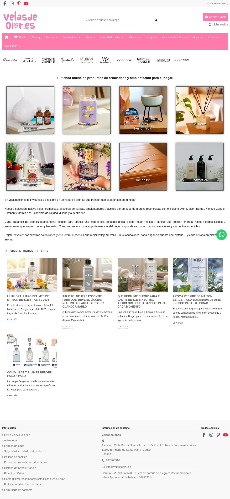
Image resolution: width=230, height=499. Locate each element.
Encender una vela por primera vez (25, 462)
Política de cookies (15, 456)
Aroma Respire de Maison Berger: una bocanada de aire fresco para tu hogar (197, 300)
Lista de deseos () (217, 3)
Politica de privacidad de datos (22, 484)
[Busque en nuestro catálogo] (156, 20)
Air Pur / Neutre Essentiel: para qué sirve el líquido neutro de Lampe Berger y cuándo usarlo (83, 301)
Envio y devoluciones (17, 434)
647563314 (113, 460)
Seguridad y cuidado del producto (24, 451)
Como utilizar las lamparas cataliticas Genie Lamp (34, 478)
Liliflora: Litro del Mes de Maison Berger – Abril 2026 (28, 298)
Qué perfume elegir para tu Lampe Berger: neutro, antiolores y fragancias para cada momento (142, 301)
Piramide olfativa (14, 473)
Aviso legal (10, 440)
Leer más (12, 319)
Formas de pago (14, 445)
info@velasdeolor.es (118, 466)
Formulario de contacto (18, 490)
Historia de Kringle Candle (20, 467)
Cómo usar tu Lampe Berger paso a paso (29, 374)
